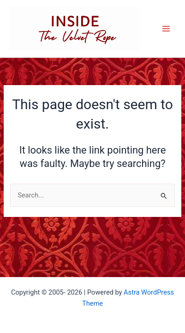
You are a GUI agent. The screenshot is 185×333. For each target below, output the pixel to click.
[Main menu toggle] (166, 28)
